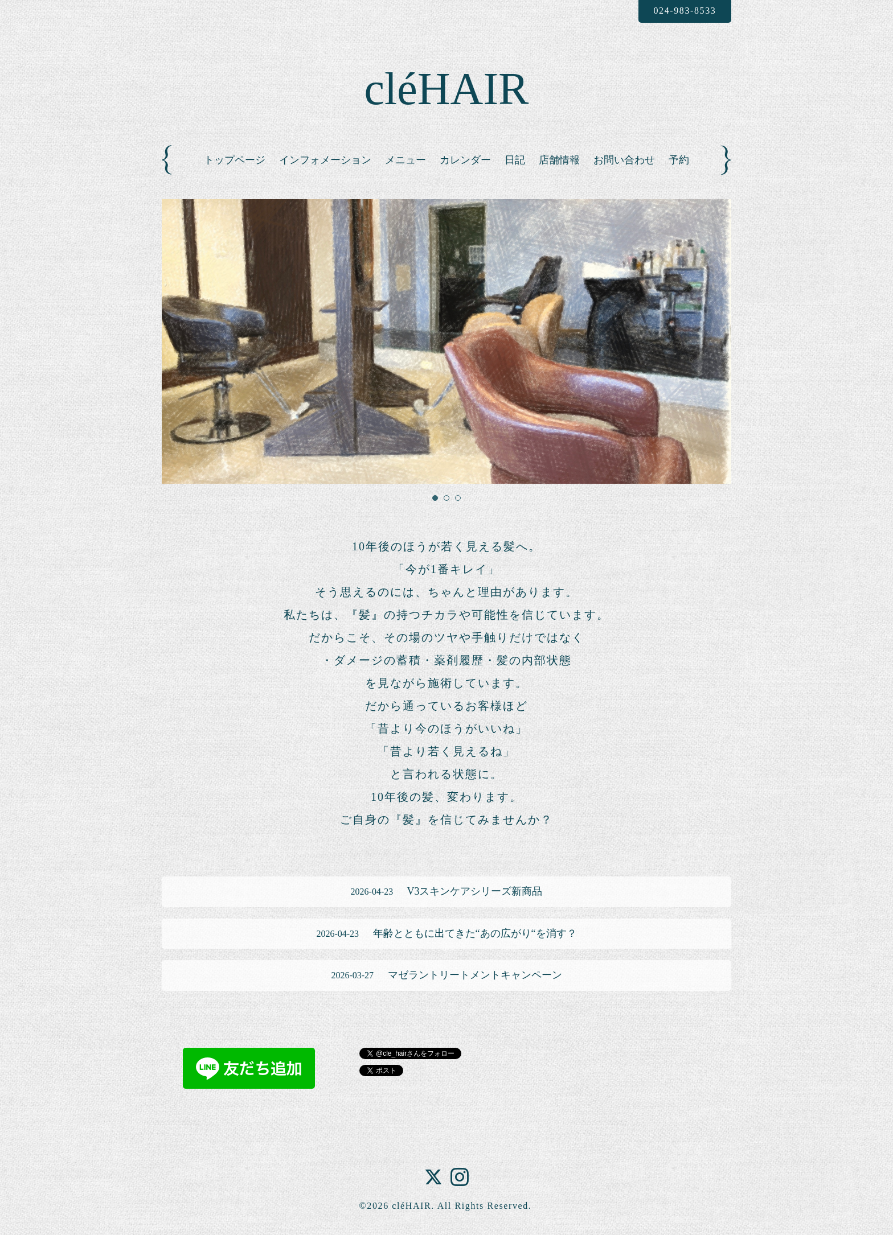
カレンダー (465, 160)
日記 (515, 160)
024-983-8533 (684, 10)
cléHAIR (446, 89)
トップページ (234, 160)
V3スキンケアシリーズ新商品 (447, 891)
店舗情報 (559, 160)
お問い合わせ (624, 160)
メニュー (405, 160)
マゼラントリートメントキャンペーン (446, 975)
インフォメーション (325, 160)
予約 (679, 160)
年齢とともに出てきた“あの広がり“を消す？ (446, 933)
